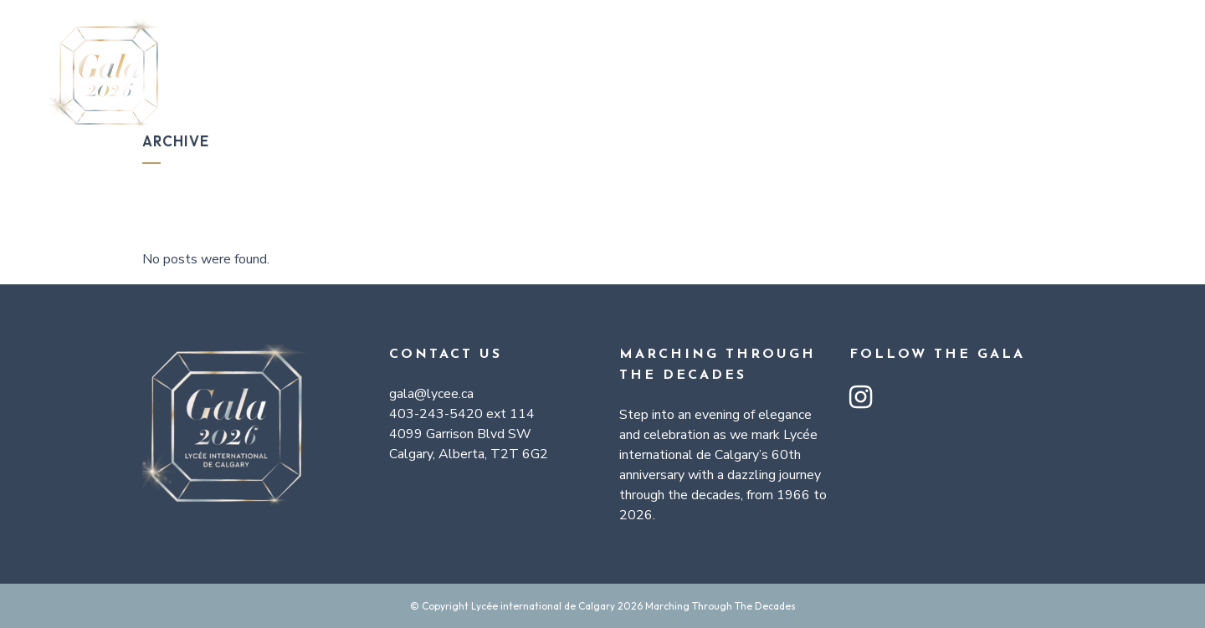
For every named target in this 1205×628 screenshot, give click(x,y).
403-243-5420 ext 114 (462, 414)
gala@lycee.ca (431, 394)
